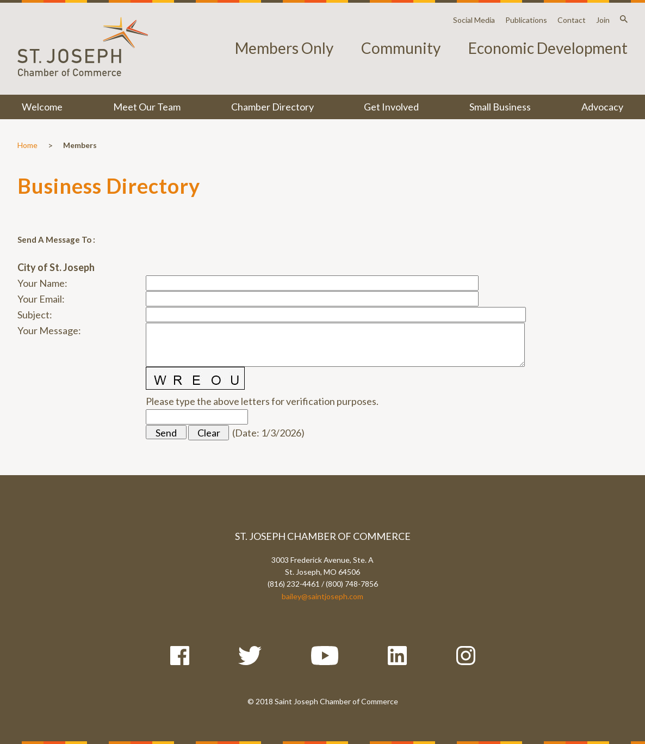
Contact (571, 19)
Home (27, 145)
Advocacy (602, 107)
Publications (526, 19)
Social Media (474, 19)
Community (401, 48)
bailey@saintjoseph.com (322, 596)
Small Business (500, 107)
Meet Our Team (147, 107)
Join (603, 19)
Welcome (42, 107)
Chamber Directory (272, 107)
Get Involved (391, 107)
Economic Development (548, 48)
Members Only (284, 48)
